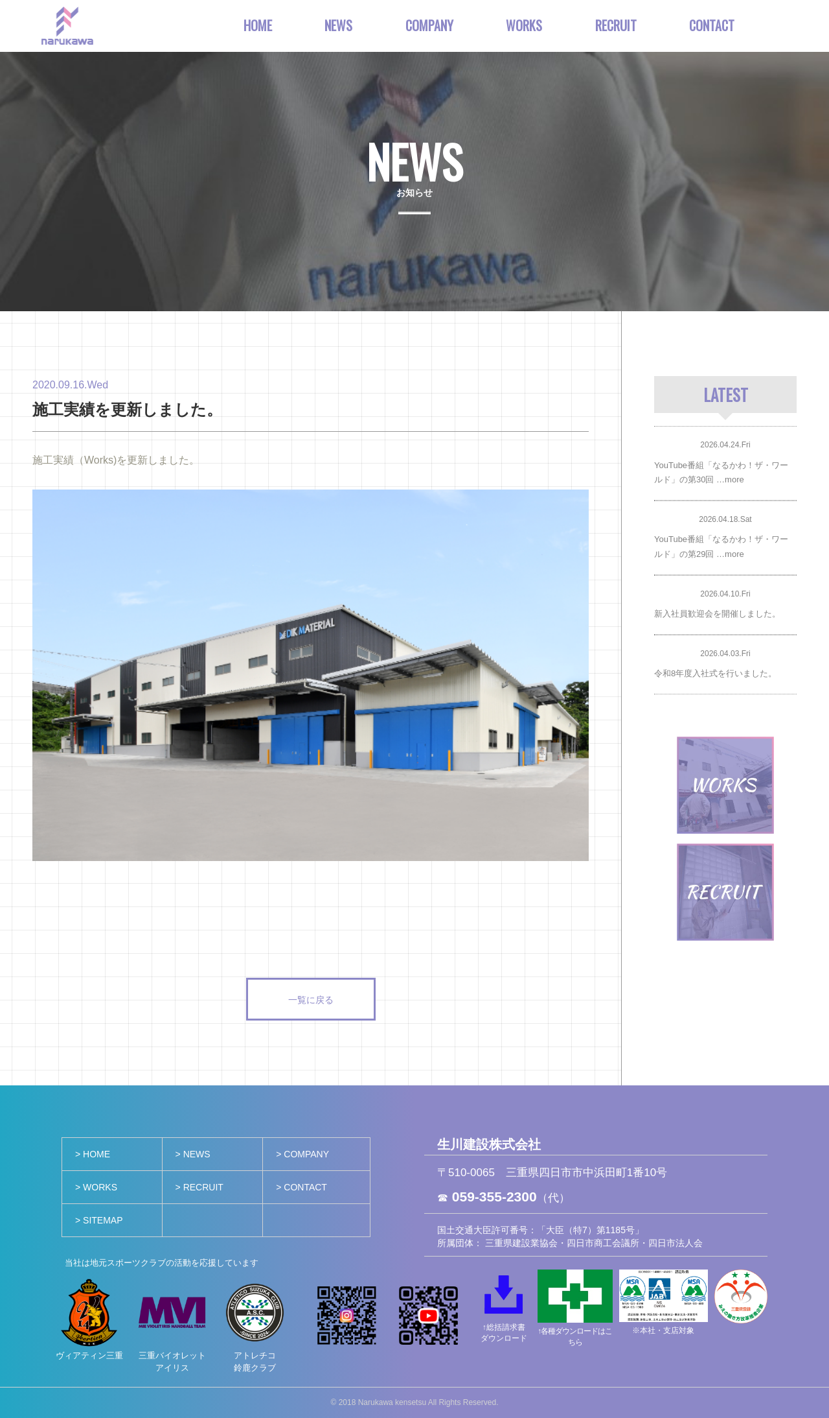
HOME (258, 25)
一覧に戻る (311, 999)
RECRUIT (616, 25)
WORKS (524, 25)
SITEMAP (102, 1220)
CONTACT (711, 25)
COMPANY (429, 25)
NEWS (338, 25)
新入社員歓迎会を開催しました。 (717, 614)
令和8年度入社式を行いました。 (715, 673)
